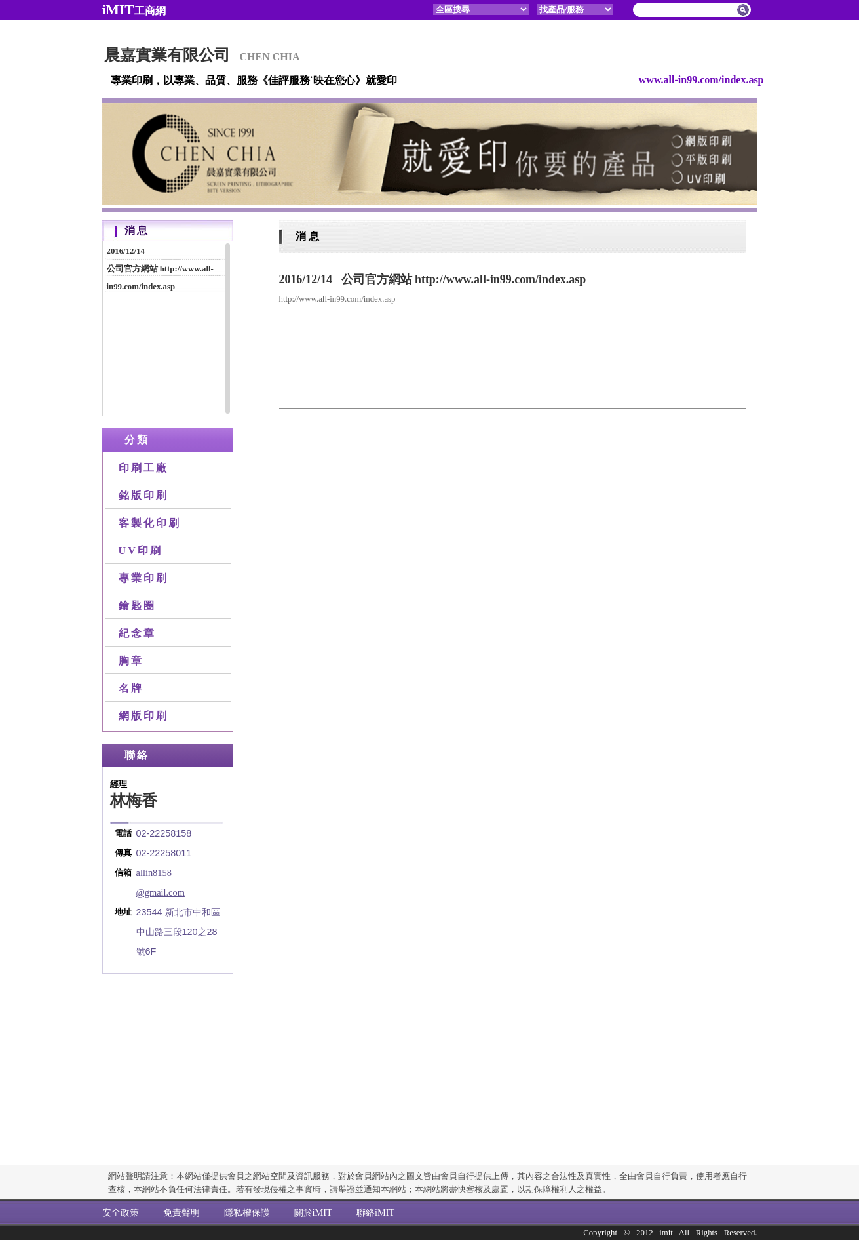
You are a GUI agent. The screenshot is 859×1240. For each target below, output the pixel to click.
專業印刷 (144, 578)
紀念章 (138, 633)
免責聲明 (181, 1212)
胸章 (131, 660)
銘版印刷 (144, 495)
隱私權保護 (247, 1212)
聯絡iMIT (375, 1212)
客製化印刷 (150, 523)
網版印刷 (144, 715)
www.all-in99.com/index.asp (701, 79)
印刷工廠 (144, 467)
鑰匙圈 (138, 605)
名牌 (131, 688)
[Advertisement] (167, 1052)
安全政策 (120, 1212)
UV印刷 (141, 550)
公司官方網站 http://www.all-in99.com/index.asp (166, 267)
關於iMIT (313, 1212)
